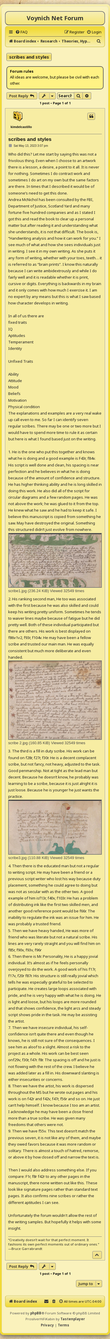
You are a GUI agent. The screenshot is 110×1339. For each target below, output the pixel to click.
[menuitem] (21, 31)
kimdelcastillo (21, 127)
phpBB (35, 1313)
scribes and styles (29, 57)
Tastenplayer (72, 1319)
